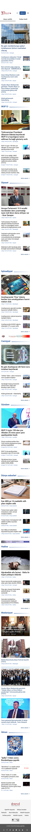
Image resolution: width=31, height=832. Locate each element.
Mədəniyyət (7, 612)
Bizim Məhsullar (13, 812)
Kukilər (27, 815)
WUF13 (4, 106)
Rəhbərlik (4, 812)
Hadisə (4, 546)
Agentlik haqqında (10, 809)
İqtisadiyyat (7, 271)
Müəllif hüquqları (25, 812)
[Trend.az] (6, 13)
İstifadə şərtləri (6, 815)
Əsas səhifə (7, 19)
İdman (4, 732)
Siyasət (4, 182)
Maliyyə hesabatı (21, 809)
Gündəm (5, 404)
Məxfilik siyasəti (17, 815)
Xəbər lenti (23, 19)
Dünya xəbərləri (8, 475)
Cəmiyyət (5, 341)
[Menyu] (28, 13)
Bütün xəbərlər (24, 178)
